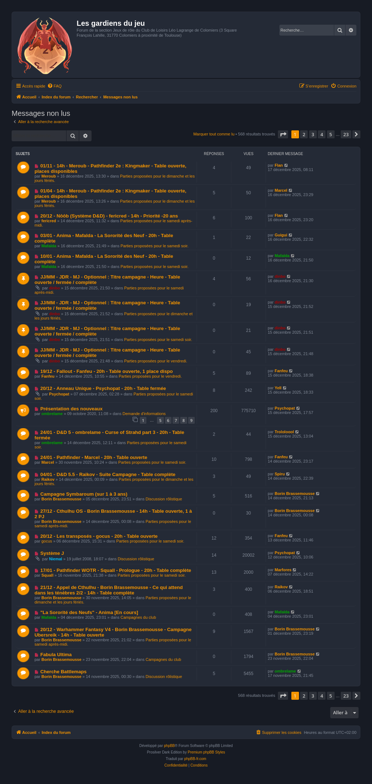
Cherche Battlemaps (63, 671)
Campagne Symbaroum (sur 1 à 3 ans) (84, 494)
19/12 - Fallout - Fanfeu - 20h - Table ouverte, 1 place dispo (106, 371)
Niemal (55, 559)
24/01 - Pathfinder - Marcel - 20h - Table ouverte (93, 457)
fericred (48, 221)
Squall (47, 575)
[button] (283, 134)
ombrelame (52, 413)
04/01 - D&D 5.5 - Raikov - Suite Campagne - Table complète (107, 474)
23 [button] (346, 134)
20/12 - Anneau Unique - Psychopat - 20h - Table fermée (103, 388)
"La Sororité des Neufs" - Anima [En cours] (89, 612)
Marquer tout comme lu (213, 134)
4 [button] (321, 134)
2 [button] (304, 134)
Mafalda (48, 246)
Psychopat (59, 394)
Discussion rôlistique (164, 499)
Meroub (48, 176)
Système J (52, 553)
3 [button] (313, 134)
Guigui (281, 235)
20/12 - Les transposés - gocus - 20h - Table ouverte (99, 536)
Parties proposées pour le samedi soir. (155, 246)
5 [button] (330, 134)
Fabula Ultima (56, 654)
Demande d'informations (144, 413)
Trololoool (284, 432)
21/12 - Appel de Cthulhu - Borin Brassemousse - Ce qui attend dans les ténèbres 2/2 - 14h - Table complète (109, 590)
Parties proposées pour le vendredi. (155, 361)
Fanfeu (47, 376)
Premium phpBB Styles (206, 752)
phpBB (169, 746)
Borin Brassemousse (61, 499)
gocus (46, 541)
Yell (278, 388)
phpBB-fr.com (195, 759)
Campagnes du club (138, 617)
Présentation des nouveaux (71, 408)
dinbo (54, 288)
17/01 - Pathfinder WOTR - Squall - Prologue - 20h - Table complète (115, 570)
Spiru (280, 474)
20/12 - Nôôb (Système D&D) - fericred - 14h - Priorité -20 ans (109, 216)
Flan (279, 165)
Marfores (283, 570)
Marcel (281, 190)
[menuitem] (54, 86)
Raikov (47, 479)
